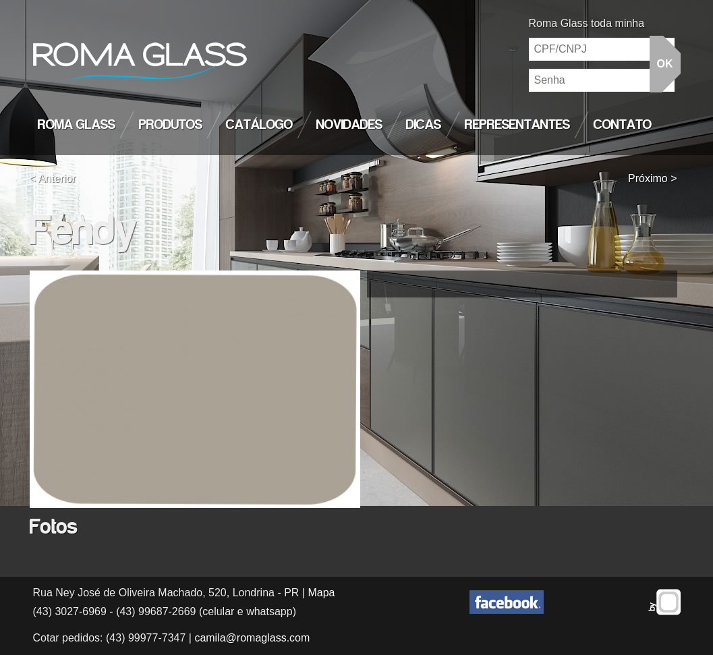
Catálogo (259, 124)
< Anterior (53, 178)
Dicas (423, 124)
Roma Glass (76, 124)
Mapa (321, 592)
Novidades (349, 124)
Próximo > (652, 178)
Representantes (517, 124)
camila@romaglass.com (252, 638)
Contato (623, 124)
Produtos (170, 124)
